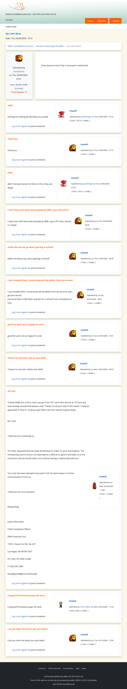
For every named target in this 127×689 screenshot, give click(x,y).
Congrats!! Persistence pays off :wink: (26, 595)
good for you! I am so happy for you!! (26, 324)
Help (77, 668)
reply (10, 105)
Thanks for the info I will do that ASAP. (27, 358)
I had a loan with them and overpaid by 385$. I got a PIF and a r (38, 210)
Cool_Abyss (85, 606)
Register (102, 21)
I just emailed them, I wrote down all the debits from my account (40, 280)
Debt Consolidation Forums (20, 46)
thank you (13, 139)
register (24, 126)
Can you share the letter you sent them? (28, 629)
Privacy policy (68, 668)
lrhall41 (73, 111)
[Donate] (19, 88)
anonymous (18, 71)
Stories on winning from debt (49, 46)
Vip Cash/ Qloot (13, 33)
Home (84, 668)
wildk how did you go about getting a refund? (30, 247)
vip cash (11, 391)
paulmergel (86, 116)
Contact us (42, 668)
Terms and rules (54, 668)
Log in (90, 21)
